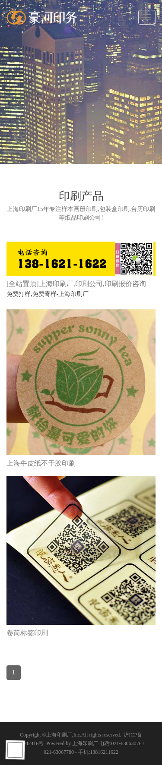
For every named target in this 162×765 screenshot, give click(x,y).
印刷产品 (81, 196)
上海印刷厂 (59, 735)
